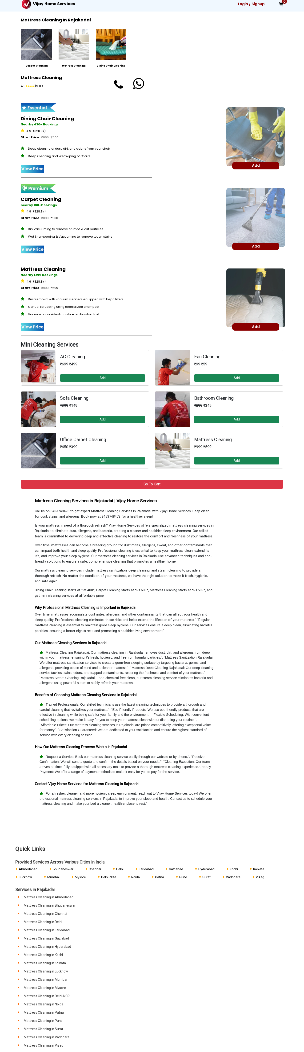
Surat (206, 877)
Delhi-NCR (108, 877)
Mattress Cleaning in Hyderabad (47, 946)
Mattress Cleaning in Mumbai (45, 979)
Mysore (80, 877)
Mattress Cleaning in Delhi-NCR (47, 996)
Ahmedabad (28, 869)
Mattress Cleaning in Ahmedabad (48, 897)
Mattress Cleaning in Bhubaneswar (50, 905)
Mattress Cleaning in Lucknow (46, 971)
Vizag (260, 877)
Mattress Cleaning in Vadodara (46, 1037)
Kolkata (258, 869)
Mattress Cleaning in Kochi (43, 955)
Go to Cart (152, 484)
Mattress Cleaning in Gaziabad (46, 938)
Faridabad (146, 869)
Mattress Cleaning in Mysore (45, 988)
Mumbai (53, 877)
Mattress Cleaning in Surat (43, 1029)
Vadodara (233, 877)
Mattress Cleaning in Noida (43, 1004)
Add (103, 378)
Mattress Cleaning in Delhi (43, 922)
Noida (135, 877)
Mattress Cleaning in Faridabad (47, 930)
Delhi (120, 869)
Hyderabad (206, 869)
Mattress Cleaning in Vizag (43, 1045)
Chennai (95, 869)
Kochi (234, 869)
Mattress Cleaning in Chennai (45, 914)
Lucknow (25, 877)
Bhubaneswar (63, 869)
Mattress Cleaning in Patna (44, 1012)
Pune (183, 877)
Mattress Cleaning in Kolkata (45, 963)
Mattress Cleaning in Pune (43, 1021)
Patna (159, 877)
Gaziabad (176, 869)
